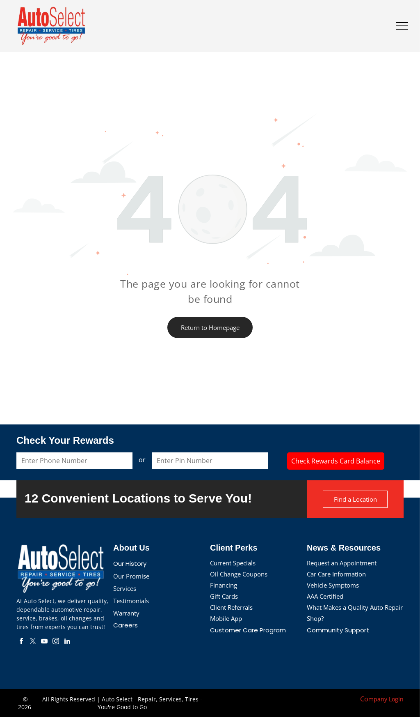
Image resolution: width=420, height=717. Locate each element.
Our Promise (131, 576)
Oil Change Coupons (238, 574)
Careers (125, 625)
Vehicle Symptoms (333, 585)
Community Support (338, 630)
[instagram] (56, 642)
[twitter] (33, 642)
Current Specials (233, 563)
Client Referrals (231, 607)
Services (124, 588)
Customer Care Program (248, 630)
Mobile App (226, 618)
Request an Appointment (342, 563)
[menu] (402, 26)
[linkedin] (67, 642)
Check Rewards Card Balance (335, 461)
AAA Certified (325, 596)
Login (396, 699)
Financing (223, 585)
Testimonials (131, 601)
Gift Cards (224, 596)
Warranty (126, 613)
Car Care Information (336, 574)
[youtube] (44, 642)
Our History (129, 563)
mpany (377, 699)
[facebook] (21, 642)
